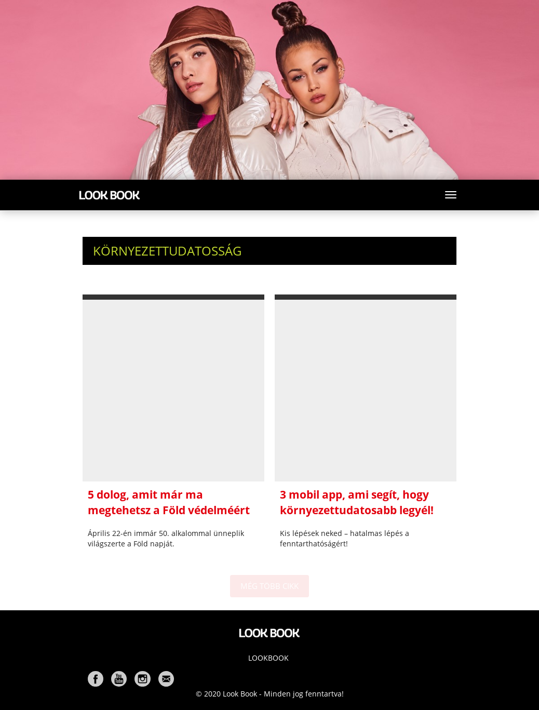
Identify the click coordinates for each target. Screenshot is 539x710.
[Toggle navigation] (451, 194)
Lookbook (268, 658)
